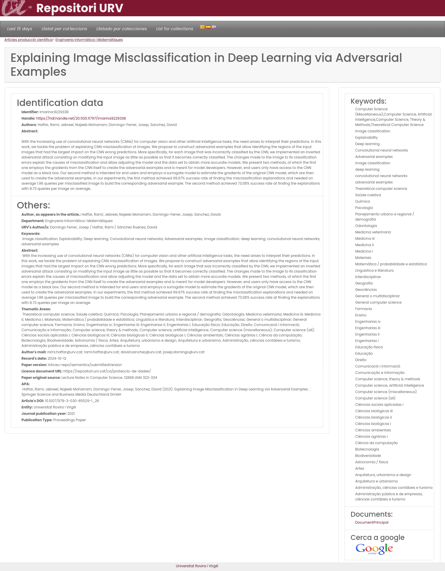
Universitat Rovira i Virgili (197, 565)
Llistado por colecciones (122, 29)
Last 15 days (19, 29)
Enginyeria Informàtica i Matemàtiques (89, 39)
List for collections (174, 29)
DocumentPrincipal (371, 522)
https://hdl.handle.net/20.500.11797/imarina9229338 (80, 118)
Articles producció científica (28, 39)
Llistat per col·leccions (64, 29)
